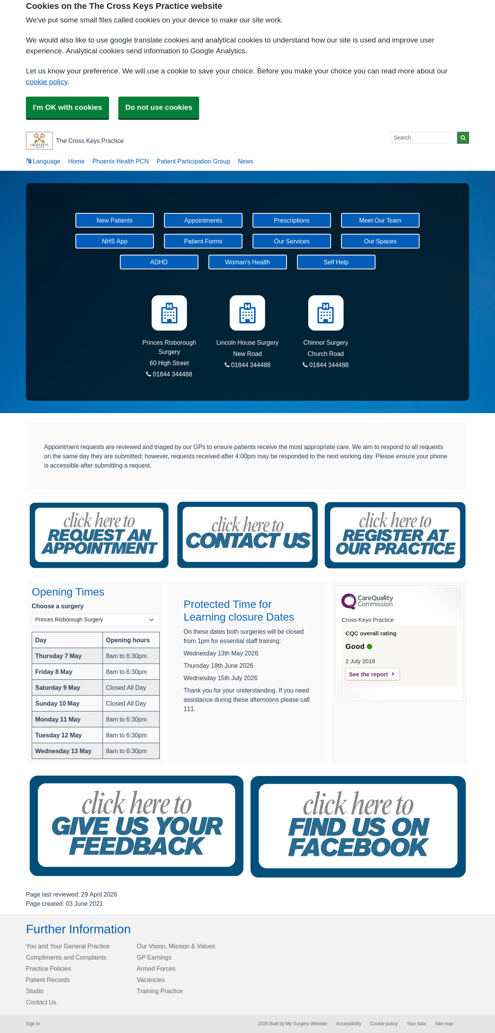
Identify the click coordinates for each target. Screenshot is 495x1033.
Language (43, 161)
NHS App (114, 241)
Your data (416, 1023)
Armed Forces (156, 968)
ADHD (158, 262)
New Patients (115, 220)
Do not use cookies (158, 107)
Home (76, 161)
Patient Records (48, 980)
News (245, 161)
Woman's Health (247, 262)
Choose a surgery (58, 606)
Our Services (291, 241)
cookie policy (46, 81)
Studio (34, 991)
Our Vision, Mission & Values (176, 946)
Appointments (203, 220)
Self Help (336, 262)
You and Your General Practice (68, 946)
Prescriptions (291, 220)
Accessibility (348, 1023)
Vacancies (151, 980)
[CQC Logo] (367, 608)
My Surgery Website (306, 1023)
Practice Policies (48, 968)
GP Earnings (154, 957)
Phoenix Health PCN (120, 161)
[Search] (423, 138)
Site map (444, 1023)
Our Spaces (380, 241)
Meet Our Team (380, 220)
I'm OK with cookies (67, 107)
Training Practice (160, 991)
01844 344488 (169, 374)
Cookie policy (384, 1023)
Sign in (33, 1023)
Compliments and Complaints (66, 957)
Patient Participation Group (193, 161)
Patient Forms (203, 241)
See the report (368, 674)
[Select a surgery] (96, 620)
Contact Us (41, 1002)
